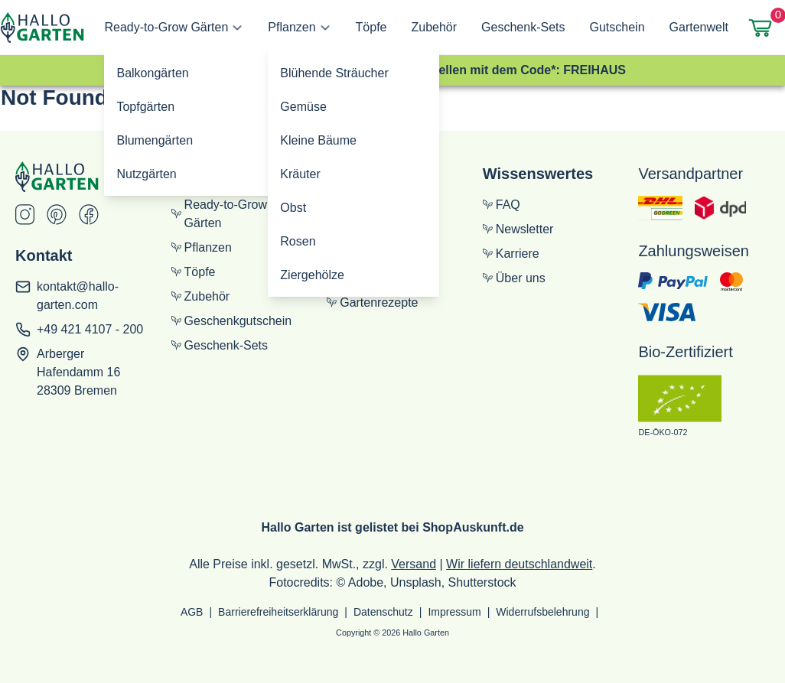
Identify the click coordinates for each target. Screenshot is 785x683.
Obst (293, 207)
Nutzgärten (146, 174)
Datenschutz (383, 612)
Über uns (514, 278)
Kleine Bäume (318, 140)
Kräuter (300, 174)
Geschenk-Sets (523, 27)
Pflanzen (291, 27)
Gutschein (616, 27)
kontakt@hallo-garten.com (78, 295)
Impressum (454, 612)
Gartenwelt (698, 27)
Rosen (297, 241)
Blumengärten (154, 140)
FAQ (501, 204)
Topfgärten (145, 106)
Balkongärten (152, 73)
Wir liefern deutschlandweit (519, 564)
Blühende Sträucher (334, 73)
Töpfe (371, 27)
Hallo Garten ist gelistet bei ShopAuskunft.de (392, 527)
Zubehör (435, 27)
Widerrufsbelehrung (542, 612)
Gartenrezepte (372, 302)
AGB (192, 612)
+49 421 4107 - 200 (90, 329)
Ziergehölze (312, 274)
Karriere (511, 253)
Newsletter (518, 229)
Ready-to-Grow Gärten (166, 27)
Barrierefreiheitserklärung (278, 612)
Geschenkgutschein (231, 320)
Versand (413, 564)
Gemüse (303, 106)
